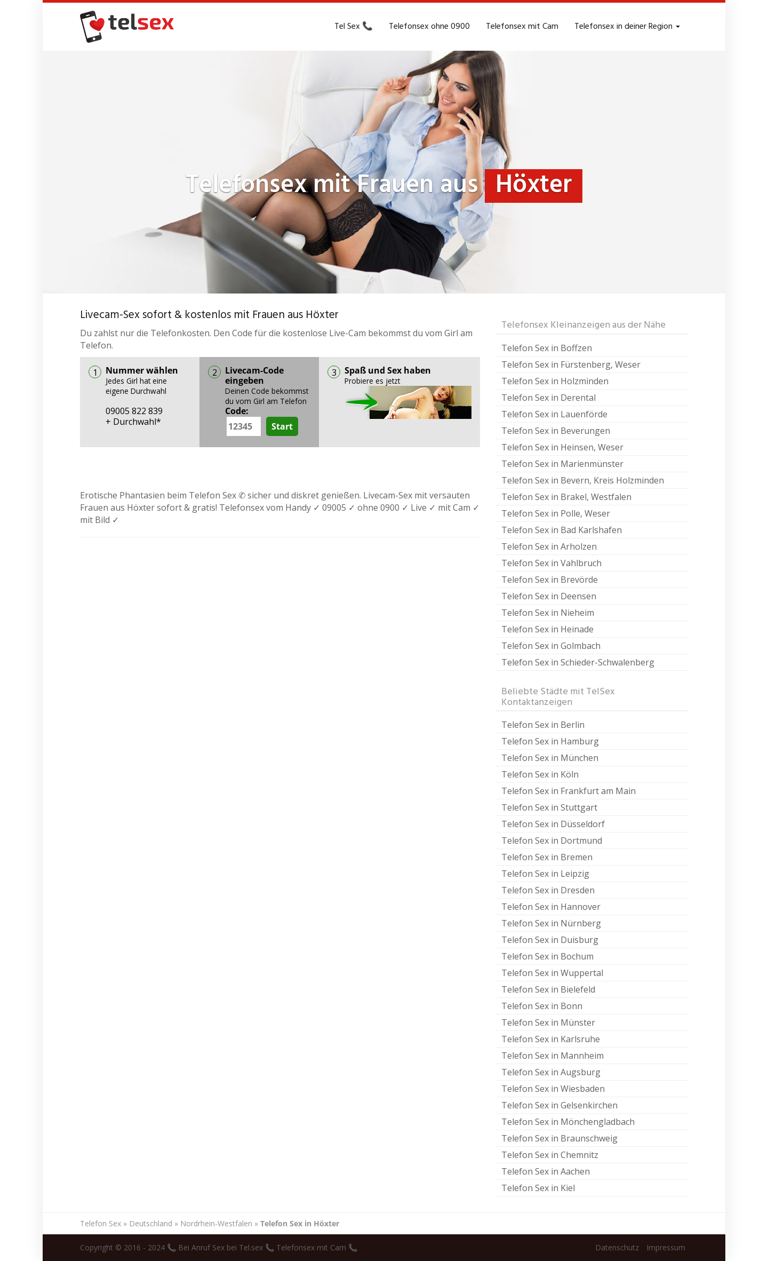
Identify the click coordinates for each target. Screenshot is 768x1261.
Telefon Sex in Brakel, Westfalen (566, 497)
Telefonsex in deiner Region (627, 27)
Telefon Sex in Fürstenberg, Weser (571, 364)
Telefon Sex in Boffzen (546, 348)
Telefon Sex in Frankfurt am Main (568, 791)
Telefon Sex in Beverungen (555, 431)
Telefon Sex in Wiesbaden (553, 1089)
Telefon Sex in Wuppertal (552, 973)
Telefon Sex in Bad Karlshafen (561, 530)
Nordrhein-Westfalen (216, 1223)
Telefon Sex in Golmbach (551, 646)
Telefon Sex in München (549, 758)
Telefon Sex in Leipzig (545, 873)
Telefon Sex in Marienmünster (562, 464)
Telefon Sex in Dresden (548, 890)
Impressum (665, 1247)
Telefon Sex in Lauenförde (554, 414)
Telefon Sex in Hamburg (550, 741)
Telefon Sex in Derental (548, 397)
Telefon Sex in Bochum (547, 956)
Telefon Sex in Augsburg (551, 1072)
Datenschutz (617, 1247)
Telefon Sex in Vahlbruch (551, 563)
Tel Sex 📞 (353, 27)
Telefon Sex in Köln (540, 774)
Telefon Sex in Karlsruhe (550, 1039)
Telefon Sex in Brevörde (549, 579)
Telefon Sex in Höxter (299, 1223)
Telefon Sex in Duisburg (549, 940)
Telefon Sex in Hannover (551, 907)
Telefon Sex (100, 1223)
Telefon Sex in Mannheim (552, 1055)
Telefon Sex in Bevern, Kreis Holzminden (582, 480)
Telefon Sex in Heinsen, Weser (562, 447)
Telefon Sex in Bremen (547, 857)
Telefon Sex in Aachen (545, 1171)
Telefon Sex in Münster (548, 1022)
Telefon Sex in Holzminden (555, 381)
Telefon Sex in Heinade (547, 629)
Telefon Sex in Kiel (538, 1188)
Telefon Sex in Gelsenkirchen (559, 1105)
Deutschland (150, 1223)
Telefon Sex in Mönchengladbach (568, 1122)
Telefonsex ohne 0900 (429, 27)
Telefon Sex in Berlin (543, 725)
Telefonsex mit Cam (522, 27)
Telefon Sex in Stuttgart (549, 807)
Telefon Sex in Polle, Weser (555, 513)
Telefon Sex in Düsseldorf (553, 824)
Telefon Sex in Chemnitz (549, 1155)
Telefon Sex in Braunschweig (559, 1138)
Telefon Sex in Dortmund (551, 840)
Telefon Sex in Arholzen (549, 546)
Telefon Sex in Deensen (548, 596)
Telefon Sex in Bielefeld (548, 989)
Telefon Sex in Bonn (541, 1006)
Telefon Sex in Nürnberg (551, 923)
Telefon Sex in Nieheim (547, 612)
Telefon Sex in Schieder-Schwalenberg (577, 662)
